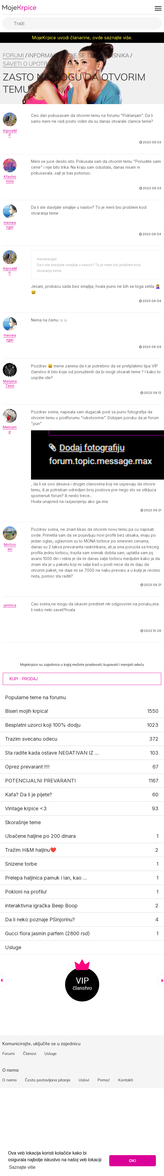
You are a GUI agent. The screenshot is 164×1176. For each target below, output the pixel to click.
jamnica (10, 605)
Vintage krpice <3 (26, 808)
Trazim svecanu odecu (31, 739)
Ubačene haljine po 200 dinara (40, 836)
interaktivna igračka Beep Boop (41, 906)
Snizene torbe (21, 864)
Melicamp (10, 429)
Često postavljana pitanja (47, 1079)
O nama (9, 1079)
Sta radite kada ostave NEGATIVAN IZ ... (52, 753)
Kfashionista (10, 179)
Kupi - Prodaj (23, 678)
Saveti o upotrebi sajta (38, 63)
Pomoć (104, 1079)
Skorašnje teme (23, 822)
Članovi (29, 1053)
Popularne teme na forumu (35, 697)
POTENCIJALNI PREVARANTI (40, 781)
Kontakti (125, 1079)
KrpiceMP (10, 133)
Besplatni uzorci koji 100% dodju (42, 725)
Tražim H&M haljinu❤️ (30, 850)
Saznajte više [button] (22, 1167)
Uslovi (84, 1079)
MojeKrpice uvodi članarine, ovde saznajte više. (82, 37)
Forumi (13, 55)
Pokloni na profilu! (26, 892)
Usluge (13, 947)
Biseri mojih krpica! (26, 711)
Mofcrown (10, 546)
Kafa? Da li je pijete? (28, 794)
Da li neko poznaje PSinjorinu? (40, 919)
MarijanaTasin (10, 383)
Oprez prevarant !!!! (27, 767)
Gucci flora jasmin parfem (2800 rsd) (47, 933)
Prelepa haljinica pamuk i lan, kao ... (46, 878)
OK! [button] (132, 1160)
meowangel (10, 224)
